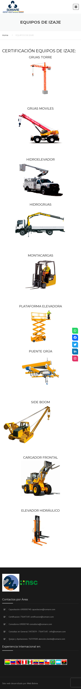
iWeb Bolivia (32, 683)
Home (5, 35)
